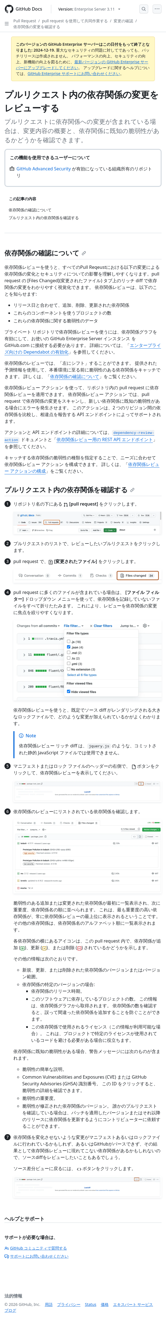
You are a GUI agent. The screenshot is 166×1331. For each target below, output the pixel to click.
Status (90, 1304)
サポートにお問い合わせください (36, 1256)
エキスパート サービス (133, 1304)
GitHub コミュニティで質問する (35, 1248)
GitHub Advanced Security (43, 169)
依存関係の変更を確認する (36, 26)
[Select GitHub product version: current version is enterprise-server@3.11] (89, 9)
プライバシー (68, 1304)
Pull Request (24, 20)
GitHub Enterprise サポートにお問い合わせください (74, 73)
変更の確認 (123, 20)
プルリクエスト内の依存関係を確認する (69, 489)
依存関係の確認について (45, 252)
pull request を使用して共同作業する (75, 20)
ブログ (10, 1310)
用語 (49, 1304)
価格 (105, 1304)
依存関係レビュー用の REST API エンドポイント (105, 439)
